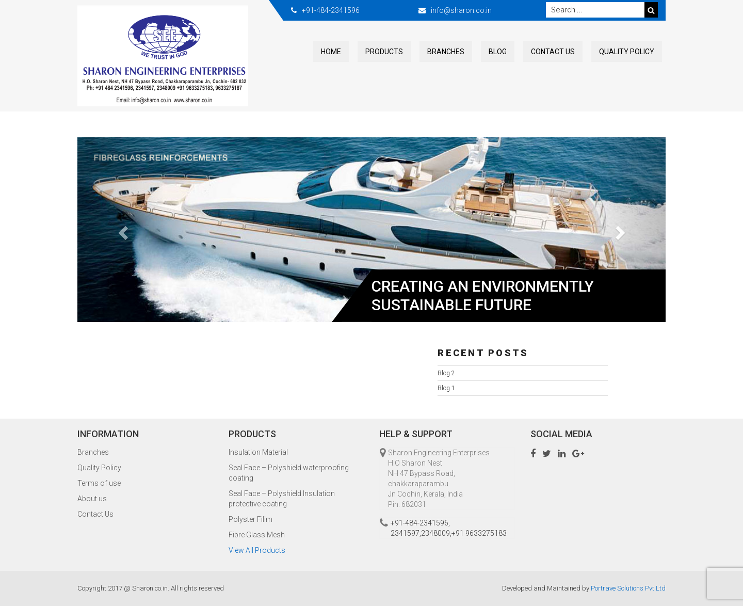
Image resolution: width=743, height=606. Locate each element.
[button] (121, 229)
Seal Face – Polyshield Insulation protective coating (282, 498)
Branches (445, 51)
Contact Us (553, 51)
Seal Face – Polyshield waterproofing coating (289, 473)
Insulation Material (258, 452)
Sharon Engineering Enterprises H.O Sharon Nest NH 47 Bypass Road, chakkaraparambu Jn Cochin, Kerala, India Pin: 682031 (439, 478)
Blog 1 (446, 388)
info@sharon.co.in (461, 10)
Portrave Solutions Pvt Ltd (628, 588)
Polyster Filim (250, 519)
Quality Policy (626, 51)
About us (92, 499)
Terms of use (99, 483)
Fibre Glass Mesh (257, 535)
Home (331, 51)
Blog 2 (446, 373)
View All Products (257, 550)
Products (384, 51)
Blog (498, 51)
